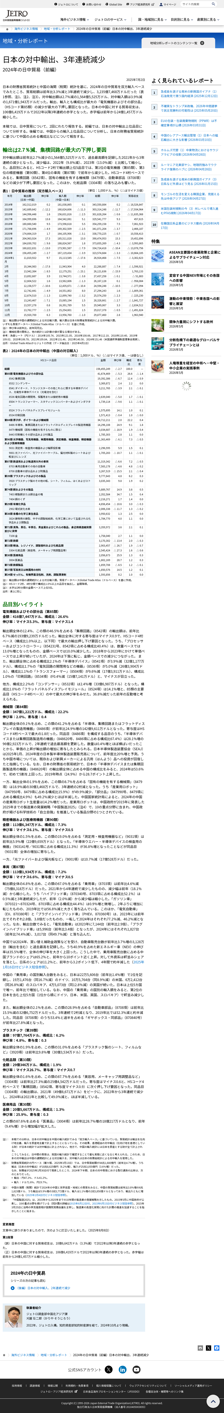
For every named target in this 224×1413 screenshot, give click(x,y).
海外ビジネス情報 (26, 29)
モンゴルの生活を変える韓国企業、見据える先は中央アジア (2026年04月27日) (190, 196)
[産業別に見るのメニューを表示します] (208, 19)
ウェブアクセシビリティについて (148, 1385)
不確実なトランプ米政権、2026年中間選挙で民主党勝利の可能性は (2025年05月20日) (189, 108)
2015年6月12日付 (80, 1203)
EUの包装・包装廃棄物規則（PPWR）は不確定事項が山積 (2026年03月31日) (189, 123)
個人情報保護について (108, 1385)
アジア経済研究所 (142, 4)
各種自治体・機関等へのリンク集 (165, 1391)
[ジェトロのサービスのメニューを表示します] (109, 19)
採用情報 (17, 1385)
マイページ (170, 4)
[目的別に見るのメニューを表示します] (181, 19)
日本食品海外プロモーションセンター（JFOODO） (112, 1391)
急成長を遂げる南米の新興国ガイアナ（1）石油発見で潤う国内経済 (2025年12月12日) (189, 93)
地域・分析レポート (57, 29)
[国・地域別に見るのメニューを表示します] (152, 19)
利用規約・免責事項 (77, 1385)
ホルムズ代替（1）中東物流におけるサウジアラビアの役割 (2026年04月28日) (189, 152)
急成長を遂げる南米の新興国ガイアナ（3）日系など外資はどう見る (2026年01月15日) (189, 181)
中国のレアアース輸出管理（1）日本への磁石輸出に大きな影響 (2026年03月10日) (189, 137)
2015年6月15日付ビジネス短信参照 (112, 1203)
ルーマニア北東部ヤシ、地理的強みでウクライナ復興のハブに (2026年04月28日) (189, 167)
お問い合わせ (93, 4)
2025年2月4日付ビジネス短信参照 (46, 1195)
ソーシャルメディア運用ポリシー (193, 1385)
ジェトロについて (68, 4)
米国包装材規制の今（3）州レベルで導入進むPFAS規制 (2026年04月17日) (189, 210)
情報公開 (53, 1385)
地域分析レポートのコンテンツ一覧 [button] (177, 43)
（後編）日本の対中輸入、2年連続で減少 (43, 1288)
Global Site (115, 4)
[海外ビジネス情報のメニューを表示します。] (74, 19)
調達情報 (35, 1385)
